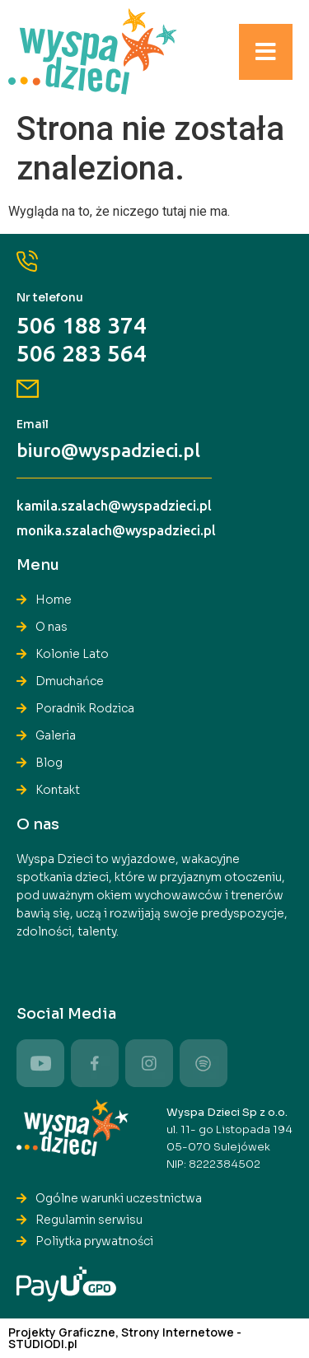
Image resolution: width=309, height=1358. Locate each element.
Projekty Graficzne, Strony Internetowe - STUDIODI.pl (124, 1337)
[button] (266, 52)
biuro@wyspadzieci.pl (108, 450)
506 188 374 (81, 325)
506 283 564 (81, 353)
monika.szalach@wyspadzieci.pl (116, 530)
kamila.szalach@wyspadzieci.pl (114, 505)
